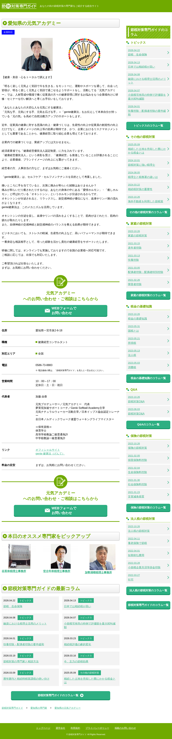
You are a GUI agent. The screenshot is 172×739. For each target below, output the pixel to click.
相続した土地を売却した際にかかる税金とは (89, 680)
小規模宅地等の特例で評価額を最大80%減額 (89, 625)
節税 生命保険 (12, 606)
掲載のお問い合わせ (125, 728)
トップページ (43, 728)
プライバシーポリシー (97, 728)
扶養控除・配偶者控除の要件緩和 (23, 644)
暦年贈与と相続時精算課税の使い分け (26, 678)
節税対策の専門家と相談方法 (21, 661)
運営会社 (60, 728)
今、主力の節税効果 (76, 661)
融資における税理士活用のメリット (25, 623)
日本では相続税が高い (77, 606)
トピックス (25, 600)
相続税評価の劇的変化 (77, 644)
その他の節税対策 (89, 672)
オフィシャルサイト (48, 449)
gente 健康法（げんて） (50, 453)
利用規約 (75, 728)
